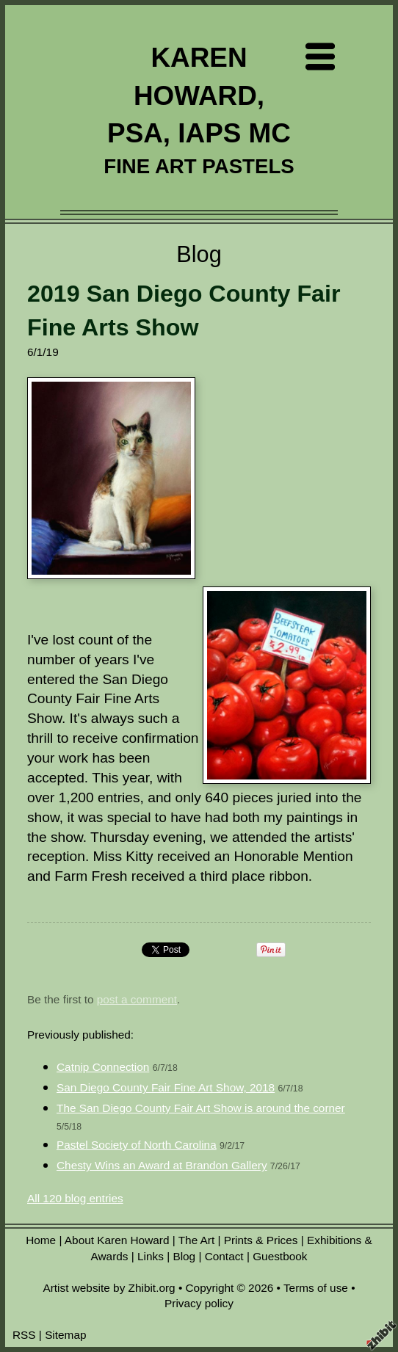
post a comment (137, 999)
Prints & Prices (261, 1240)
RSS (24, 1335)
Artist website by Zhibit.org (109, 1288)
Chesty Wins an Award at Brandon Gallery (162, 1165)
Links (150, 1256)
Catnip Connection (103, 1067)
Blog (184, 1256)
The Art (196, 1240)
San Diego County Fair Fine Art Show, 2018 (166, 1087)
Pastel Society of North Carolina (137, 1144)
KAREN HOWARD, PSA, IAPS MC (199, 95)
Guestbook (280, 1256)
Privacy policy (199, 1303)
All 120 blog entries (75, 1198)
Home (41, 1240)
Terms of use (315, 1288)
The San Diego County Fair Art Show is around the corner (201, 1108)
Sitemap (65, 1335)
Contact (224, 1256)
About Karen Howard (117, 1240)
